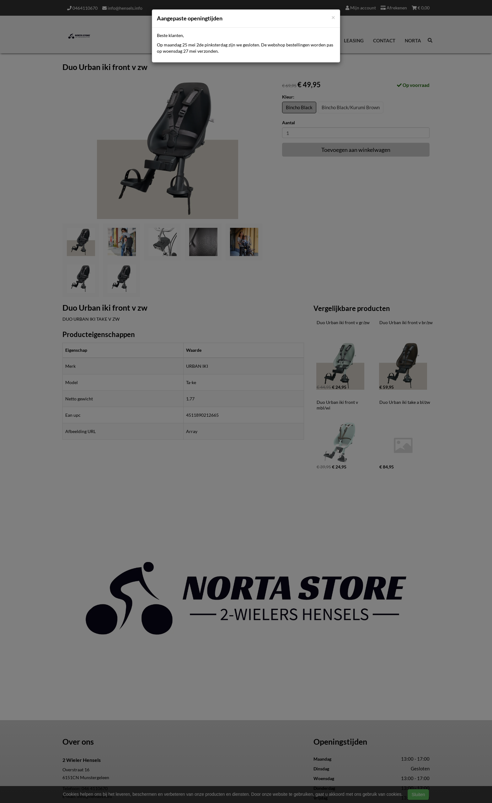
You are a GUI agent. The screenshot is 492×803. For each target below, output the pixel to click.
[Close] (333, 17)
